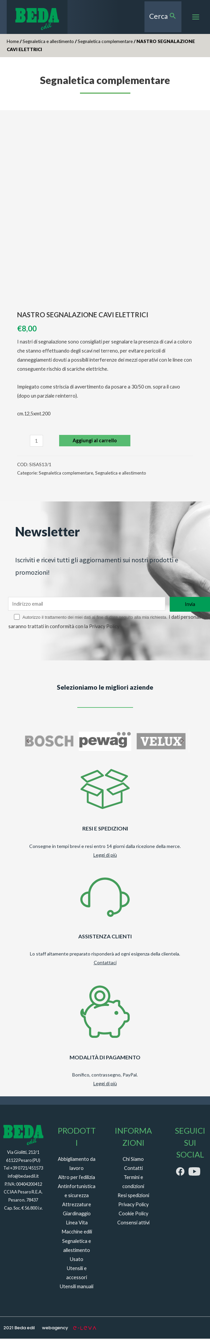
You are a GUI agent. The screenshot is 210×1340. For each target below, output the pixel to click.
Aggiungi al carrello (95, 443)
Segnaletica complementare (105, 44)
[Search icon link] (164, 18)
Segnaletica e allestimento (48, 44)
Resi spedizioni (133, 1197)
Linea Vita (77, 1224)
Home (13, 44)
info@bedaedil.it (23, 1177)
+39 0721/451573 (26, 1169)
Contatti (133, 1169)
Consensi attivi (133, 1224)
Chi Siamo (133, 1160)
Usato (76, 1260)
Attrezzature (76, 1206)
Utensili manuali (76, 1288)
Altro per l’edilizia (76, 1178)
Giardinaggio (77, 1215)
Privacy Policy (137, 628)
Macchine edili (76, 1233)
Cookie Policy (133, 1215)
